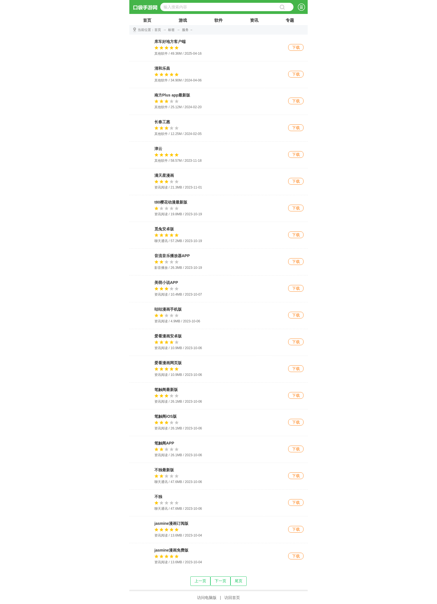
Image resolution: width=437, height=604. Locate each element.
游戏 (183, 21)
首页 (147, 21)
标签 (171, 30)
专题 (290, 21)
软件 (218, 21)
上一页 (200, 581)
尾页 (238, 581)
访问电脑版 (207, 597)
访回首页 (232, 597)
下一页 (220, 581)
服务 (185, 30)
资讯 (254, 21)
